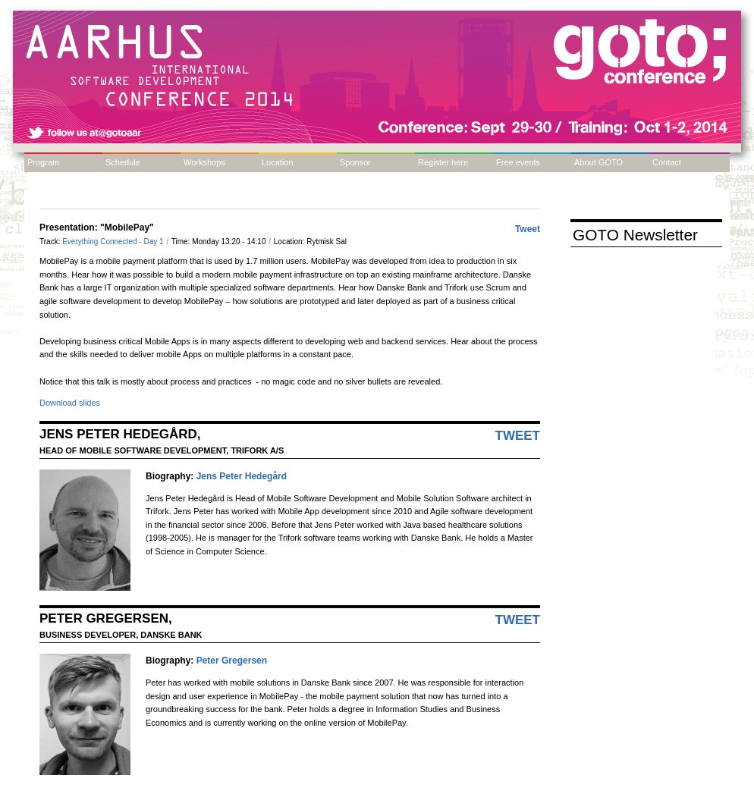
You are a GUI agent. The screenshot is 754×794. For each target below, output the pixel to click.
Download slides (69, 402)
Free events (518, 162)
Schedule (122, 162)
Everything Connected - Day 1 (113, 241)
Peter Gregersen (231, 660)
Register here (443, 162)
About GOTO (598, 162)
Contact (666, 162)
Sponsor (355, 162)
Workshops (204, 162)
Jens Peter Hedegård (241, 476)
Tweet (527, 229)
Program (43, 162)
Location (278, 162)
